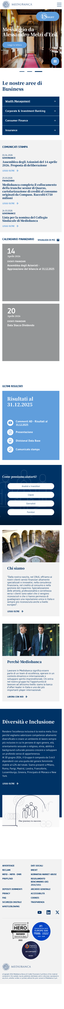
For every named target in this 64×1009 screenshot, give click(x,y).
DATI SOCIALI (37, 865)
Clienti (31, 494)
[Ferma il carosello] (55, 61)
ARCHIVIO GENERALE (40, 889)
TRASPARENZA (37, 902)
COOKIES (35, 897)
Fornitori (31, 512)
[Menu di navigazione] (59, 4)
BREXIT (34, 870)
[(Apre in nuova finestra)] (40, 912)
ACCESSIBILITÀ (38, 893)
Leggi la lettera (15, 45)
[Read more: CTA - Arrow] (15, 611)
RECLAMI (6, 870)
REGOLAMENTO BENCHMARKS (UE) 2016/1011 (39, 881)
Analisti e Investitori (31, 486)
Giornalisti (30, 503)
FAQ (4, 897)
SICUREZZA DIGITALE (12, 902)
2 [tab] (29, 71)
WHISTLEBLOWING (10, 906)
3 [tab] (38, 72)
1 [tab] (22, 71)
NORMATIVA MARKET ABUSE (44, 874)
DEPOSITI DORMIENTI (12, 889)
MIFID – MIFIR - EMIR (11, 874)
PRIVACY (6, 893)
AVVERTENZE (8, 865)
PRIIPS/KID (7, 878)
